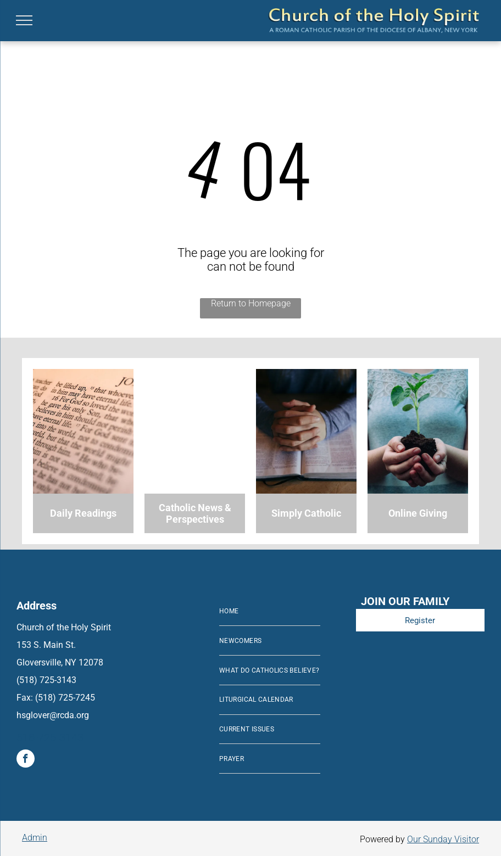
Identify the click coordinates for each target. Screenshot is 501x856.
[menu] (24, 20)
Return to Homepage (251, 303)
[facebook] (25, 759)
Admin (34, 837)
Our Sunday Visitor (443, 839)
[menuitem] (269, 611)
